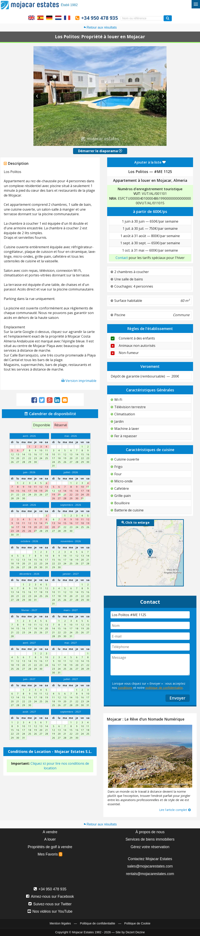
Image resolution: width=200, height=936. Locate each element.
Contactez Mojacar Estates (150, 859)
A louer (50, 839)
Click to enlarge (135, 522)
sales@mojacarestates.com (150, 866)
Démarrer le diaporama (100, 151)
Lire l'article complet (175, 810)
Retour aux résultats (100, 27)
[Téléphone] (150, 647)
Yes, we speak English (31, 17)
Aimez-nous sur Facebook (50, 896)
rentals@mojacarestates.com (150, 874)
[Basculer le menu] (196, 4)
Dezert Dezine (135, 932)
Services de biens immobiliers (150, 839)
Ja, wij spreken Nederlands (58, 17)
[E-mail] (150, 636)
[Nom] (150, 625)
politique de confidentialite (164, 688)
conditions (125, 688)
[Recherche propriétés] (168, 18)
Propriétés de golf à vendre (50, 847)
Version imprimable (78, 380)
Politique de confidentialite (97, 923)
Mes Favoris (50, 854)
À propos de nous (150, 832)
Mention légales (60, 923)
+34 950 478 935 (99, 18)
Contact (122, 257)
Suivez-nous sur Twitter (50, 904)
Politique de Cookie (137, 923)
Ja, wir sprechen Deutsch (49, 17)
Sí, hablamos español (40, 17)
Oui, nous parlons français (67, 17)
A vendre (50, 832)
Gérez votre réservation (150, 847)
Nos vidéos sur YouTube (50, 911)
